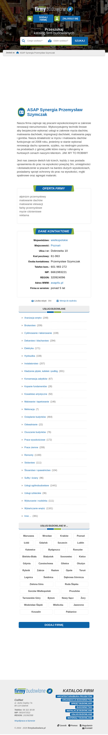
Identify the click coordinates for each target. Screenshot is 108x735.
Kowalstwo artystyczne (36, 391)
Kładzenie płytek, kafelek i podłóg (41, 368)
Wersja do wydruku (68, 298)
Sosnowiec (77, 555)
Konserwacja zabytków (36, 376)
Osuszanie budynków (35, 429)
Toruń (43, 576)
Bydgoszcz (54, 547)
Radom (80, 569)
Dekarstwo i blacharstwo (36, 338)
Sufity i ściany (31, 475)
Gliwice (81, 562)
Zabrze (63, 569)
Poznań (55, 242)
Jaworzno (30, 612)
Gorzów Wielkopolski (39, 591)
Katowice (30, 547)
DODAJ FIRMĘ (54, 625)
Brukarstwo (30, 322)
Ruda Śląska (78, 583)
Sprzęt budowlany (81, 704)
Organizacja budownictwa (77, 700)
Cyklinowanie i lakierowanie (38, 330)
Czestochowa (61, 562)
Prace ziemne (31, 444)
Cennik (63, 726)
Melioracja (29, 406)
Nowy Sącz (78, 598)
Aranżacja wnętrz (33, 315)
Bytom (57, 598)
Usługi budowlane (81, 715)
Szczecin (62, 540)
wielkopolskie (59, 237)
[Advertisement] (54, 79)
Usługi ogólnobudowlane (36, 483)
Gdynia (42, 562)
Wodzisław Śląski (51, 605)
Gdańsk (43, 540)
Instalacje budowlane (79, 711)
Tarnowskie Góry (33, 598)
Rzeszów (78, 547)
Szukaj (77, 38)
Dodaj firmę (43, 17)
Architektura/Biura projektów (74, 697)
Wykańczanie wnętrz (35, 505)
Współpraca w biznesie (25, 721)
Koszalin (54, 612)
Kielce (26, 562)
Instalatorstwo (31, 361)
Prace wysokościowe (35, 437)
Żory (27, 605)
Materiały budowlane (80, 718)
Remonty (29, 452)
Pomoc (74, 726)
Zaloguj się (70, 17)
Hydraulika (29, 353)
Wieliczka (78, 605)
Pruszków (74, 591)
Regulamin (87, 726)
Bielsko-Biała (31, 555)
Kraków (64, 533)
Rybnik (45, 569)
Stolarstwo (29, 460)
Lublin (80, 540)
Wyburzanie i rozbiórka (36, 498)
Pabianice (77, 612)
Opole (27, 576)
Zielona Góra (57, 583)
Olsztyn (28, 569)
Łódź (26, 540)
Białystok (55, 555)
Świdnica (79, 576)
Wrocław (47, 533)
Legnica (60, 576)
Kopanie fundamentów (35, 383)
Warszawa (28, 533)
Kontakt (88, 729)
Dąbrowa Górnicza (33, 583)
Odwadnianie (31, 422)
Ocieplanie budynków (35, 414)
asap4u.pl (57, 279)
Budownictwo (84, 708)
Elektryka (29, 345)
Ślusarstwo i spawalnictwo (37, 467)
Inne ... (27, 513)
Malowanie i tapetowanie (37, 399)
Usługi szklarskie (33, 490)
